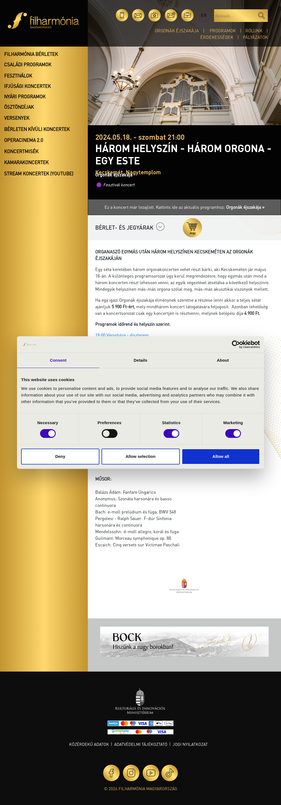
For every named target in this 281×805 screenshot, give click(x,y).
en (204, 15)
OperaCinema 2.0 (23, 140)
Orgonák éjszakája (177, 30)
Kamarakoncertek (26, 162)
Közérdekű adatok (89, 744)
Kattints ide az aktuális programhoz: (210, 207)
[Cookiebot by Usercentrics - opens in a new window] (236, 344)
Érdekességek (216, 37)
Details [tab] (140, 360)
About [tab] (223, 360)
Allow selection (140, 456)
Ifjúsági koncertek (27, 86)
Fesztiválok (18, 76)
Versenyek (16, 118)
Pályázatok (255, 37)
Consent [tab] (58, 360)
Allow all (220, 456)
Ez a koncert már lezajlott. (130, 207)
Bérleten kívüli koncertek (37, 129)
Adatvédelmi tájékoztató (140, 744)
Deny (60, 456)
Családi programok (27, 64)
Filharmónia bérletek (31, 54)
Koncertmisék (21, 151)
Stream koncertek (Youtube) (38, 173)
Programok (223, 30)
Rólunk (253, 30)
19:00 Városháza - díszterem (122, 335)
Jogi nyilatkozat (190, 744)
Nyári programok (25, 96)
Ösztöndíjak (19, 107)
